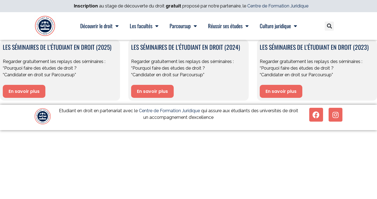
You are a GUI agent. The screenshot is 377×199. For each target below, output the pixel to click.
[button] (329, 26)
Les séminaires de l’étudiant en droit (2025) (57, 47)
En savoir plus (24, 91)
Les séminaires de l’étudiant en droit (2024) (185, 47)
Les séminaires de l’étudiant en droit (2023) (314, 47)
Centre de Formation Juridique (277, 6)
